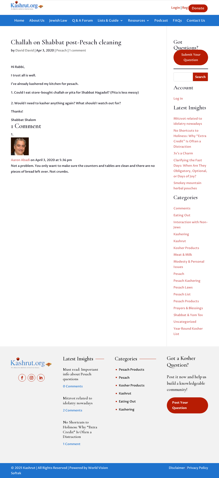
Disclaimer (177, 468)
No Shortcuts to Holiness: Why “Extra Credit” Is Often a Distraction (80, 429)
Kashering (181, 234)
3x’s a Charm (183, 153)
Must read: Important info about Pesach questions (80, 374)
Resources (136, 21)
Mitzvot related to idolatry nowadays (78, 400)
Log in (178, 98)
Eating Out (182, 215)
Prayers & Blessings (188, 308)
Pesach (61, 50)
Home (19, 21)
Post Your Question (180, 405)
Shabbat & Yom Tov (188, 315)
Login (175, 8)
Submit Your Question (190, 57)
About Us (36, 21)
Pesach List (182, 294)
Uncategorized (185, 322)
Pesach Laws (183, 287)
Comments (182, 208)
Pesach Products (186, 301)
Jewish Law (58, 21)
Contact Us (196, 21)
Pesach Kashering (187, 281)
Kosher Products (186, 248)
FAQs (177, 21)
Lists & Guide (108, 21)
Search (200, 77)
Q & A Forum (82, 21)
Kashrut (180, 241)
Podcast (161, 21)
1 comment (77, 50)
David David (24, 50)
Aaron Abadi (20, 160)
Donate (198, 8)
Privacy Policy (197, 468)
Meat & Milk (183, 255)
